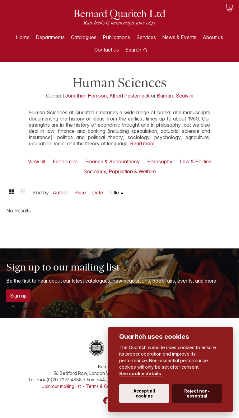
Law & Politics (195, 161)
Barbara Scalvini (175, 96)
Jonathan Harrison (86, 96)
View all (36, 161)
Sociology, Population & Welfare (119, 171)
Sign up (18, 296)
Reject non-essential (197, 393)
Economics (65, 161)
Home (23, 37)
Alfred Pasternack (129, 96)
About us (213, 37)
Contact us (106, 50)
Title (114, 192)
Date (97, 192)
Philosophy (159, 161)
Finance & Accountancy (112, 161)
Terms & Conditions (106, 386)
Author (60, 192)
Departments (50, 37)
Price (80, 192)
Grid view (11, 192)
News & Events (179, 37)
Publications (116, 37)
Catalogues (83, 37)
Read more (142, 143)
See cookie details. (140, 373)
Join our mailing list (61, 386)
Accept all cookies (144, 393)
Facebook (107, 400)
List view (22, 192)
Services (146, 37)
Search (133, 50)
